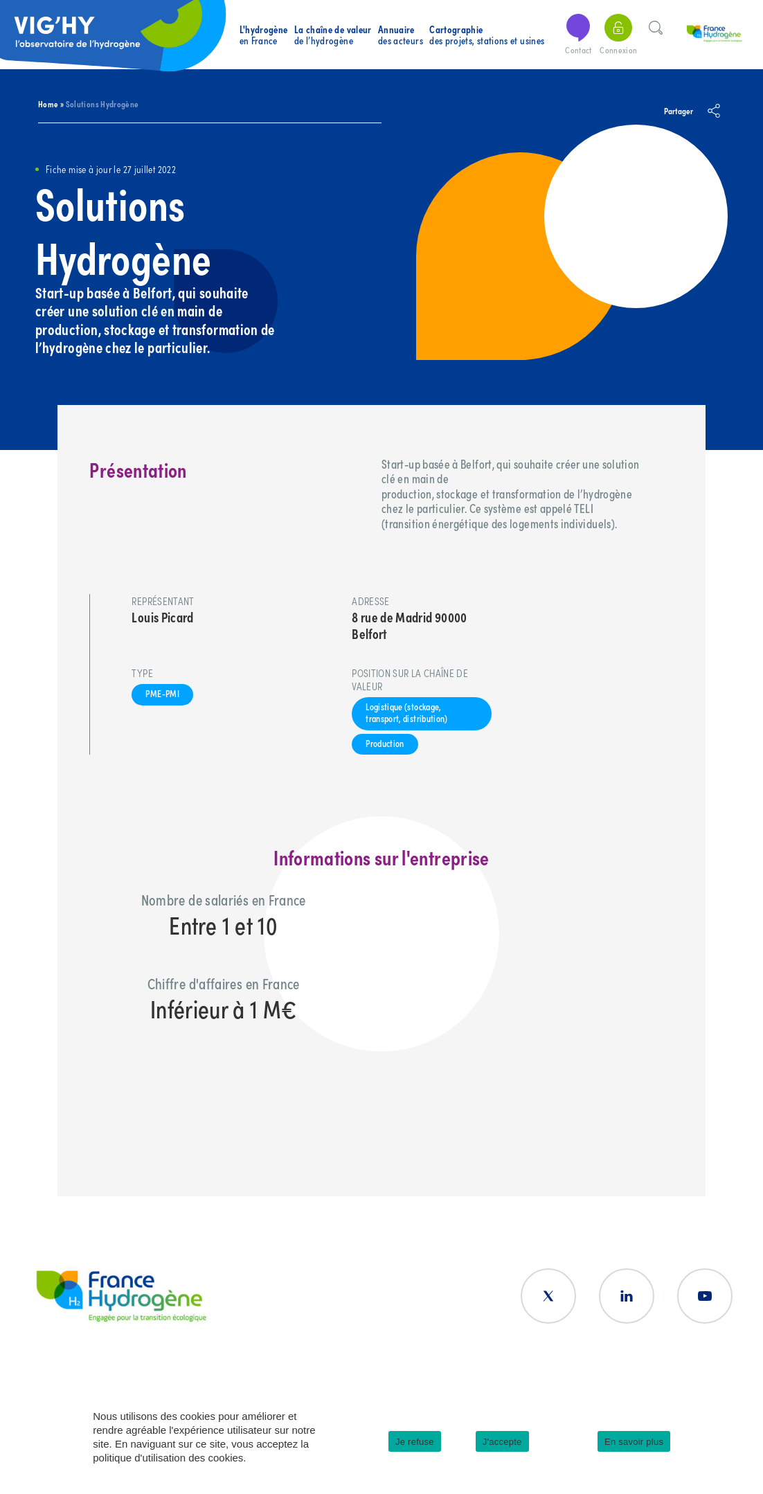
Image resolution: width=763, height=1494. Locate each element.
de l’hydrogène (333, 35)
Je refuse (414, 1442)
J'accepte (502, 1442)
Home (48, 103)
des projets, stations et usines (486, 35)
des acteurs (400, 35)
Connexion (618, 35)
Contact (578, 35)
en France (264, 35)
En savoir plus (633, 1442)
